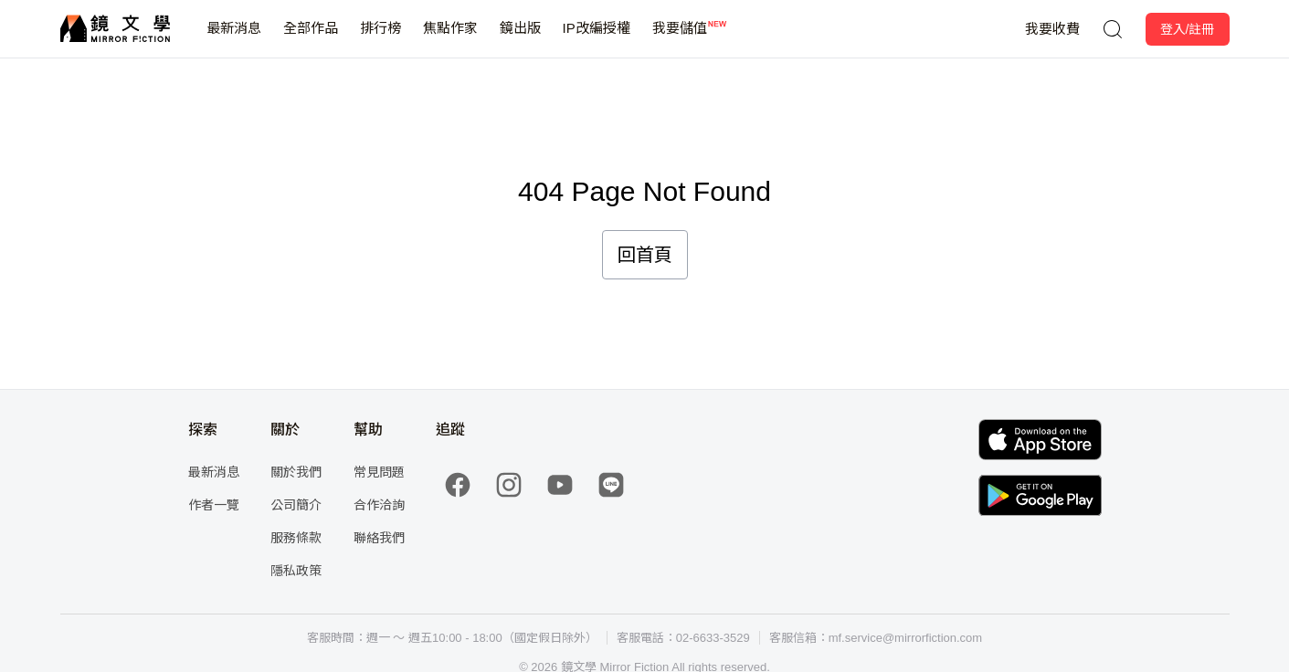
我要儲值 (679, 39)
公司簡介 (296, 505)
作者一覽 (213, 505)
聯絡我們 (379, 537)
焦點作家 (450, 39)
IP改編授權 (596, 39)
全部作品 (310, 39)
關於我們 (296, 472)
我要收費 (1052, 29)
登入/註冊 (1187, 29)
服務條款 (296, 537)
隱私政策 (296, 570)
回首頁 (645, 255)
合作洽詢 (379, 505)
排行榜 (380, 39)
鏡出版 (520, 39)
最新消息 (233, 39)
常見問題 (379, 472)
